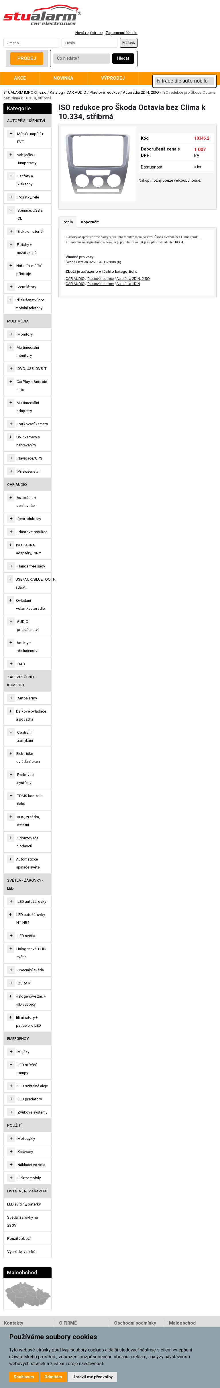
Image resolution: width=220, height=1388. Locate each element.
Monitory (25, 334)
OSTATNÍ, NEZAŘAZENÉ (27, 1191)
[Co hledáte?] (81, 58)
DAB (21, 663)
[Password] (89, 43)
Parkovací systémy (25, 778)
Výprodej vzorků (21, 1251)
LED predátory (29, 1099)
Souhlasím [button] (24, 1377)
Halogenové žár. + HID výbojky (31, 1000)
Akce (20, 78)
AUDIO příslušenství (28, 625)
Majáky (23, 1051)
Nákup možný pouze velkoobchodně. (170, 180)
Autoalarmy (27, 698)
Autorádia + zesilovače (26, 501)
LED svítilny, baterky (24, 1204)
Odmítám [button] (53, 1377)
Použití (14, 1125)
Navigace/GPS (29, 458)
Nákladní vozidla (31, 1164)
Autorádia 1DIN (128, 284)
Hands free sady (31, 566)
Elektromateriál (30, 231)
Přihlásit (128, 43)
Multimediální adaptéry (28, 406)
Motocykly (26, 1138)
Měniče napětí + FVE (30, 137)
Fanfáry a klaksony (25, 180)
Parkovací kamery (32, 424)
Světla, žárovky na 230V (22, 1221)
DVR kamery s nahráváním (28, 441)
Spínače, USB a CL (30, 214)
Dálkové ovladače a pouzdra (31, 715)
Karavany (25, 1151)
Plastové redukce (104, 92)
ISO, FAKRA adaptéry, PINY (28, 549)
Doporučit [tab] (90, 222)
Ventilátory (26, 286)
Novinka (63, 78)
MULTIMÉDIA (18, 321)
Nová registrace (89, 32)
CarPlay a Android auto (32, 385)
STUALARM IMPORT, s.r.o (24, 92)
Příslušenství (28, 471)
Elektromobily (29, 1178)
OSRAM (24, 983)
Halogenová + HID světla (31, 952)
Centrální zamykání (25, 736)
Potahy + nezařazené (26, 248)
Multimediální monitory (28, 351)
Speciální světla (30, 970)
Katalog (56, 92)
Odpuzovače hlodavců (27, 842)
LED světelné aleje (32, 1086)
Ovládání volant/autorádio (30, 604)
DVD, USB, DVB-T (31, 368)
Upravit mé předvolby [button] (92, 1377)
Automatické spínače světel (28, 863)
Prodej (26, 58)
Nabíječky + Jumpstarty (26, 159)
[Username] (31, 43)
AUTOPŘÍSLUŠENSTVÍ (26, 120)
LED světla (26, 935)
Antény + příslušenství (27, 646)
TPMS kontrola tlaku (29, 799)
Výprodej (113, 78)
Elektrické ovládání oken (28, 757)
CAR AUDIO (76, 92)
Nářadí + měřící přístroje (29, 269)
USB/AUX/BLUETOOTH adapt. (35, 583)
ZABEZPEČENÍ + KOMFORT (21, 681)
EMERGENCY (18, 1038)
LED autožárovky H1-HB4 (30, 918)
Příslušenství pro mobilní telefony (29, 304)
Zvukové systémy (32, 1112)
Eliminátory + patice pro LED (28, 1021)
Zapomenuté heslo (122, 32)
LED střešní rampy (27, 1068)
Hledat (123, 58)
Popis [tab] (67, 222)
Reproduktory (29, 518)
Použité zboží (19, 1238)
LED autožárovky (31, 901)
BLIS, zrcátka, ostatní (28, 821)
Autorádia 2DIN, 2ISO (141, 92)
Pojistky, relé (28, 197)
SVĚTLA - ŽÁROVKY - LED (25, 884)
